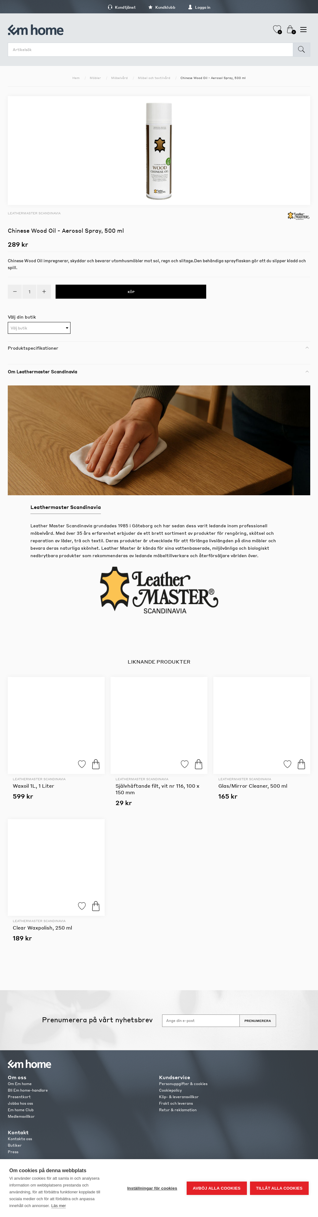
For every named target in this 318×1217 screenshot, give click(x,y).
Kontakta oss (20, 1138)
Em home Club (21, 1109)
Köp (96, 764)
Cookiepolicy (170, 1090)
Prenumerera (257, 1021)
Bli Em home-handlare (28, 1090)
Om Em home (20, 1083)
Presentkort (19, 1096)
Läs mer (58, 1205)
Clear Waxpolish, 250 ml (42, 927)
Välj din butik (22, 316)
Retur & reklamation (178, 1109)
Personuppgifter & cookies (183, 1083)
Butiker (15, 1145)
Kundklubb (161, 7)
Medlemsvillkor (21, 1116)
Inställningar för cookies (152, 1188)
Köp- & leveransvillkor (179, 1096)
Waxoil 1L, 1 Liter (33, 785)
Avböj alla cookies (217, 1188)
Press (13, 1151)
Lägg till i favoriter (82, 764)
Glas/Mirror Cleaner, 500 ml (252, 785)
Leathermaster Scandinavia (34, 213)
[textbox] (39, 328)
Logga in (199, 7)
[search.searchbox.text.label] (152, 50)
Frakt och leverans (176, 1103)
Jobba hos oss (20, 1103)
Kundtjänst (122, 7)
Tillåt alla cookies (279, 1188)
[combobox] (39, 328)
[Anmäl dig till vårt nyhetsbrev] (201, 1020)
